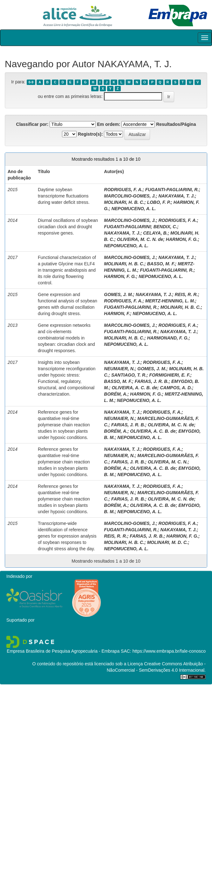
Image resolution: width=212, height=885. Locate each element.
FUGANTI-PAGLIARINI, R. (172, 189)
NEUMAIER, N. (119, 368)
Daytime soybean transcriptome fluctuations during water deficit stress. (64, 196)
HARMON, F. (117, 313)
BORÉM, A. (115, 394)
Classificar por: (32, 124)
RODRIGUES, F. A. (123, 189)
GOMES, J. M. (118, 294)
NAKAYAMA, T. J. (176, 195)
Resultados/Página (176, 124)
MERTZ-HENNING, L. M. (170, 300)
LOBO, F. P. (159, 202)
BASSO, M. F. (161, 263)
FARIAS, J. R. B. (152, 381)
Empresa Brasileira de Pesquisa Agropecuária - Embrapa (63, 651)
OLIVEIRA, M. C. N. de (140, 239)
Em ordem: (108, 124)
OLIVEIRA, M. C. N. (168, 461)
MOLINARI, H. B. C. (124, 202)
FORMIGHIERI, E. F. (169, 375)
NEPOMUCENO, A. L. (134, 208)
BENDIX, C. (165, 226)
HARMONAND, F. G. (168, 337)
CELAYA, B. (155, 233)
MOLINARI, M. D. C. (167, 542)
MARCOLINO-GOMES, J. (130, 195)
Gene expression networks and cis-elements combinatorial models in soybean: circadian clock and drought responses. (66, 338)
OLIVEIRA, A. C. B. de (134, 387)
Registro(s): (90, 134)
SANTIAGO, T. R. (129, 375)
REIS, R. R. (186, 294)
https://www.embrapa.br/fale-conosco (169, 651)
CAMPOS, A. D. (176, 387)
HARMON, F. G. (182, 239)
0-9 (31, 82)
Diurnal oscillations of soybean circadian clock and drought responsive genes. (68, 227)
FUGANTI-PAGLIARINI (127, 226)
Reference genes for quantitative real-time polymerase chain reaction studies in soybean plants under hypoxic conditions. (64, 425)
